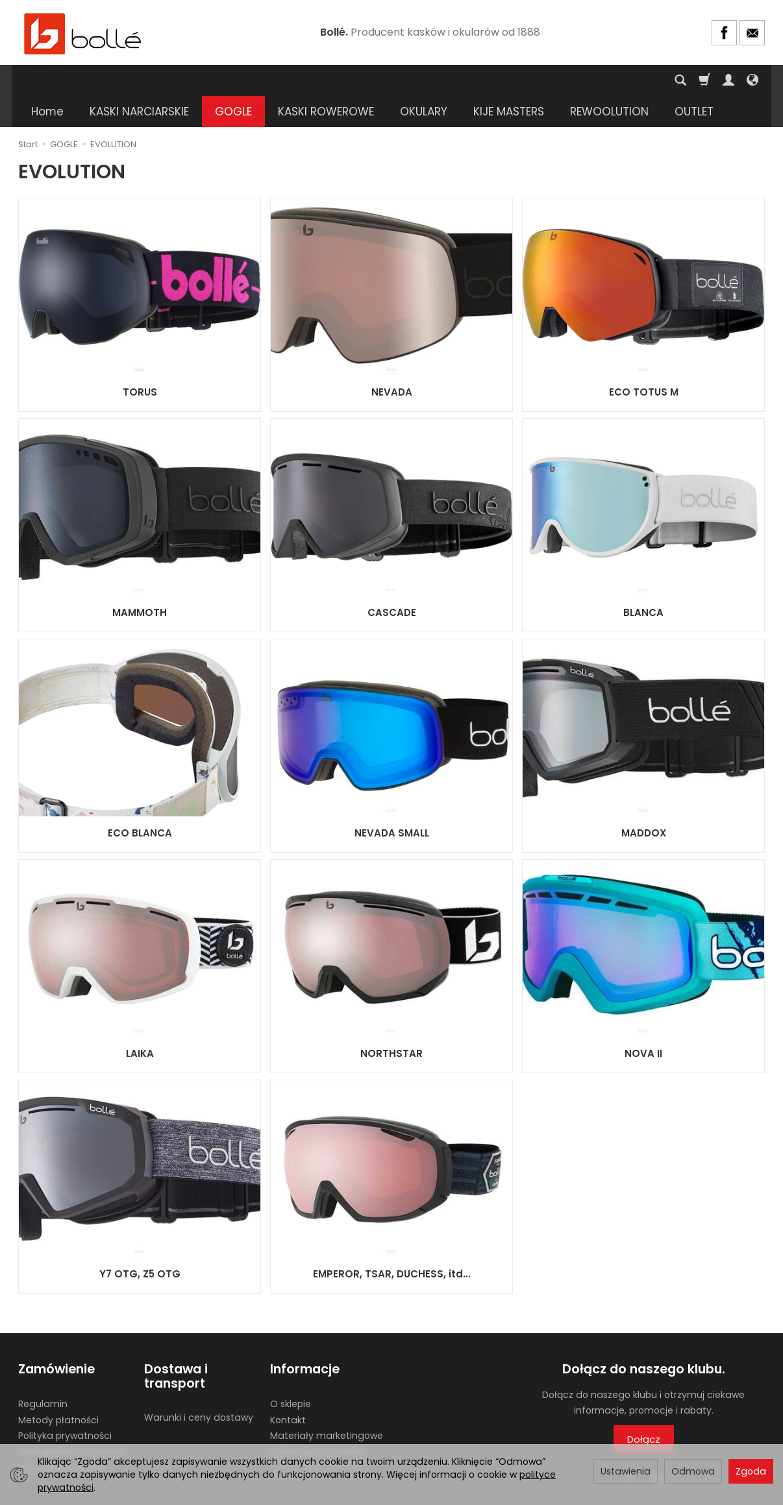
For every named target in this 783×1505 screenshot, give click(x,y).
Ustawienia (626, 1471)
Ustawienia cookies (61, 1436)
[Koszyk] (704, 80)
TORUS (140, 361)
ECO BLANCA (140, 802)
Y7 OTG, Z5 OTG (139, 1243)
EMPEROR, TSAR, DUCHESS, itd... (392, 1243)
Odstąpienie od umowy (71, 1420)
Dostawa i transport (176, 1345)
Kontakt (288, 1388)
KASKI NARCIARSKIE (139, 80)
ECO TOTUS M (643, 361)
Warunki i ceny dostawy (198, 1386)
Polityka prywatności (65, 1404)
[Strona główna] (83, 33)
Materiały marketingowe (326, 1404)
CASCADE (391, 581)
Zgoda (751, 1471)
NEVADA (391, 361)
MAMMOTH (139, 581)
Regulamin (43, 1372)
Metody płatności (58, 1388)
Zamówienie (56, 1338)
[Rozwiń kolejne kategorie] (577, 80)
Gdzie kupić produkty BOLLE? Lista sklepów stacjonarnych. (318, 1431)
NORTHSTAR (391, 1022)
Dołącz (643, 1408)
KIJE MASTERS (508, 80)
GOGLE (233, 80)
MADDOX (643, 802)
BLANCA (643, 581)
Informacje (305, 1338)
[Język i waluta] (752, 80)
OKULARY (423, 80)
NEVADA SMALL (391, 802)
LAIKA (140, 1022)
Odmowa (693, 1471)
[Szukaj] (680, 80)
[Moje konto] (728, 80)
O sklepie (290, 1372)
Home (47, 80)
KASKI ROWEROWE (326, 80)
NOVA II (643, 1022)
